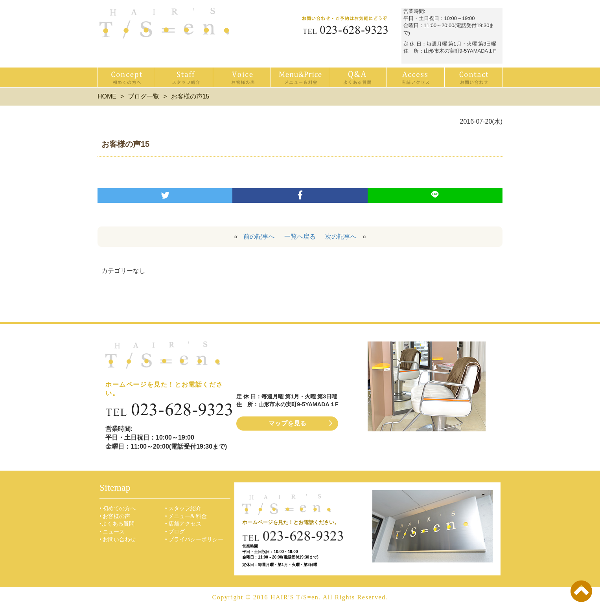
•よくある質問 (116, 524)
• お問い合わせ (117, 539)
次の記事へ (341, 236)
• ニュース (112, 532)
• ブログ (175, 532)
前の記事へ (259, 236)
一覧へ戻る (300, 236)
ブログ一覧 (143, 96)
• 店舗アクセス (183, 524)
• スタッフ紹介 (183, 508)
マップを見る (287, 423)
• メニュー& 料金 (186, 516)
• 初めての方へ (117, 508)
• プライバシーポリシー (194, 539)
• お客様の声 (114, 516)
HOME (107, 96)
